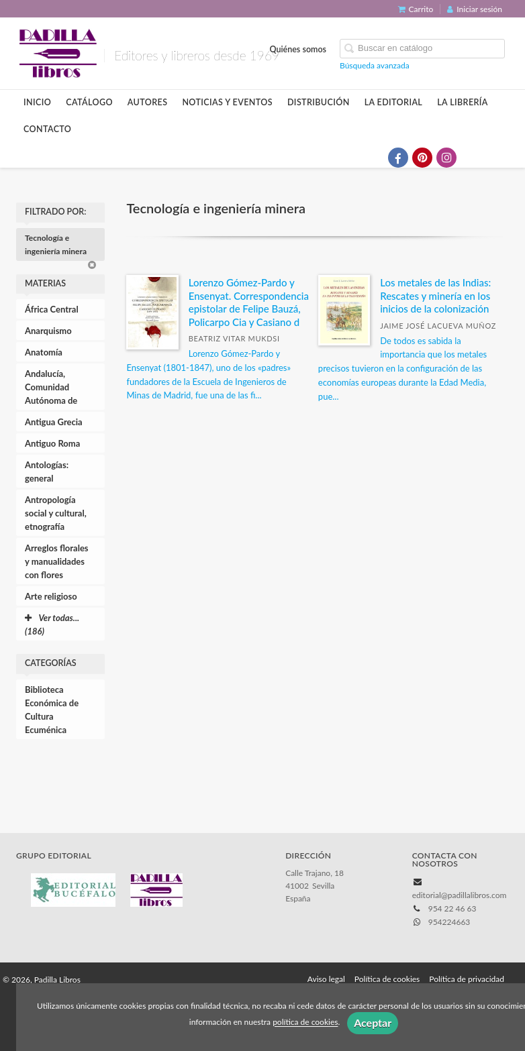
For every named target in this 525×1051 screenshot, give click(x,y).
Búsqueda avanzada (375, 65)
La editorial (394, 102)
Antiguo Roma (52, 443)
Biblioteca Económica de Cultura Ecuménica (52, 709)
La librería (462, 102)
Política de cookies (387, 979)
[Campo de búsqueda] (422, 48)
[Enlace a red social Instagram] (446, 158)
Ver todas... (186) (52, 624)
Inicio (37, 102)
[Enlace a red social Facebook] (398, 158)
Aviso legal (326, 979)
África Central (52, 309)
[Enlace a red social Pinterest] (422, 158)
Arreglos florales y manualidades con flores (57, 561)
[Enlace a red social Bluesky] (471, 158)
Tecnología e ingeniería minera (61, 247)
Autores (148, 102)
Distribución (318, 102)
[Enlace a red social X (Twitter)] (374, 158)
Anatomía (43, 352)
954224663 (449, 922)
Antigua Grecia (54, 422)
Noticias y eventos (227, 102)
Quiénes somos (298, 49)
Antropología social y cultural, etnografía (56, 513)
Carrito (416, 9)
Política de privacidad (466, 979)
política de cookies (305, 1022)
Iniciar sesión (474, 9)
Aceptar (372, 1022)
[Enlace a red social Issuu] (495, 158)
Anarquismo (48, 330)
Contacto (47, 129)
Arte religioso (51, 596)
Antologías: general (46, 471)
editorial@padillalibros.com (459, 895)
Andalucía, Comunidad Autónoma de (51, 387)
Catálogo (89, 102)
